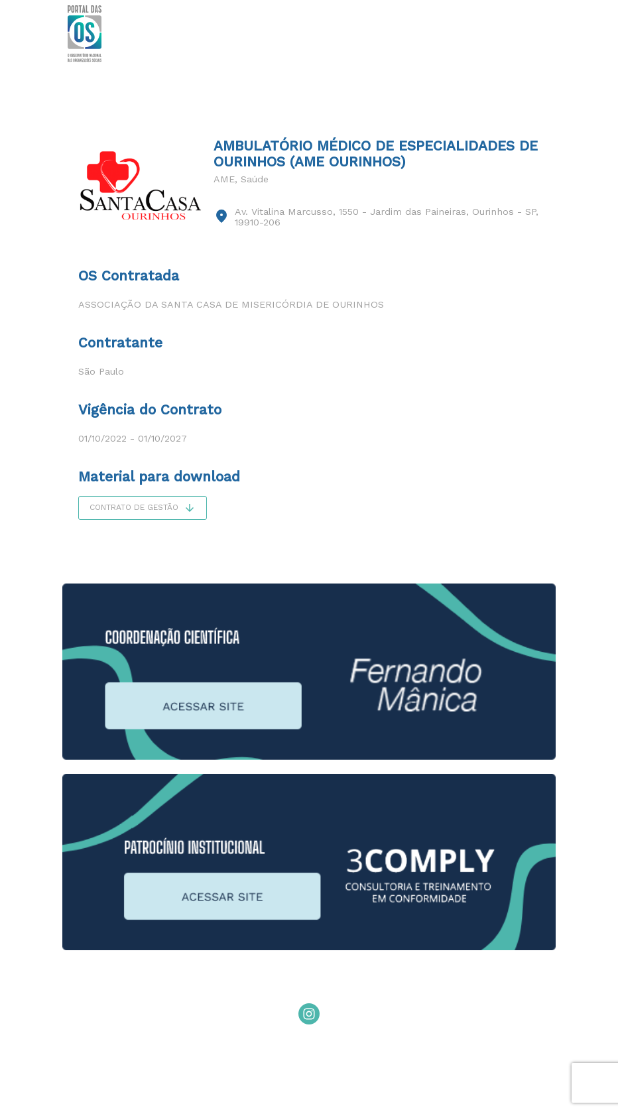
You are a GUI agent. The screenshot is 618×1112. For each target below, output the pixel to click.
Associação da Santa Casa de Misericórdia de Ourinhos (231, 304)
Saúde (255, 179)
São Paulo (101, 371)
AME (224, 179)
